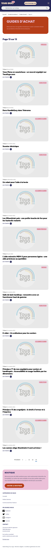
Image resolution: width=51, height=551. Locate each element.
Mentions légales (19, 546)
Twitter (6, 514)
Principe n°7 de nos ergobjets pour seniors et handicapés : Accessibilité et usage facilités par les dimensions (25, 371)
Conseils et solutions (12, 14)
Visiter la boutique (14, 486)
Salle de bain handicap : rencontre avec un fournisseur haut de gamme (21, 296)
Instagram (7, 517)
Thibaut (5, 69)
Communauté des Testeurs (10, 502)
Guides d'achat (22, 14)
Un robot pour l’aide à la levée (15, 182)
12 (32, 460)
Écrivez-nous (6, 539)
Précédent (17, 460)
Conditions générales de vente (32, 546)
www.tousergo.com (30, 3)
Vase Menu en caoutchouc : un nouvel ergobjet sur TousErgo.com (24, 73)
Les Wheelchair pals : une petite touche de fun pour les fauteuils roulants (25, 219)
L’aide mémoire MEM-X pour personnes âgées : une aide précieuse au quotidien (25, 257)
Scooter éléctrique (11, 146)
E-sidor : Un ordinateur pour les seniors (19, 333)
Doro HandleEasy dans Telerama (17, 110)
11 (29, 460)
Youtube (6, 521)
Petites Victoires (7, 499)
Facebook (6, 511)
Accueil (4, 14)
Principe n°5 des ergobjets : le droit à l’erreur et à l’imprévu (24, 410)
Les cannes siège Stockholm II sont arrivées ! (22, 448)
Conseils (5, 496)
